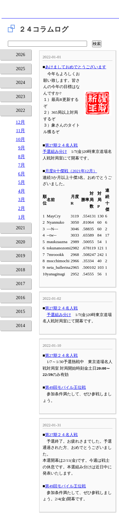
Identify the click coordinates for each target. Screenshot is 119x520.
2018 (20, 269)
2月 (21, 208)
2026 (20, 54)
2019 (20, 255)
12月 (20, 122)
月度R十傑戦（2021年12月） (71, 171)
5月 (21, 182)
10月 (20, 139)
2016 (20, 297)
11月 (20, 130)
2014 (20, 325)
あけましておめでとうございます (75, 67)
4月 (21, 191)
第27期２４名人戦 (61, 145)
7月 (21, 165)
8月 (21, 156)
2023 (20, 96)
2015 (20, 311)
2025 (20, 68)
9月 (21, 147)
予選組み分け (55, 151)
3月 (21, 199)
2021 (20, 227)
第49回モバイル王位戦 (65, 387)
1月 (21, 217)
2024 (20, 82)
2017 (20, 283)
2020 (20, 241)
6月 (21, 173)
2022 (20, 110)
